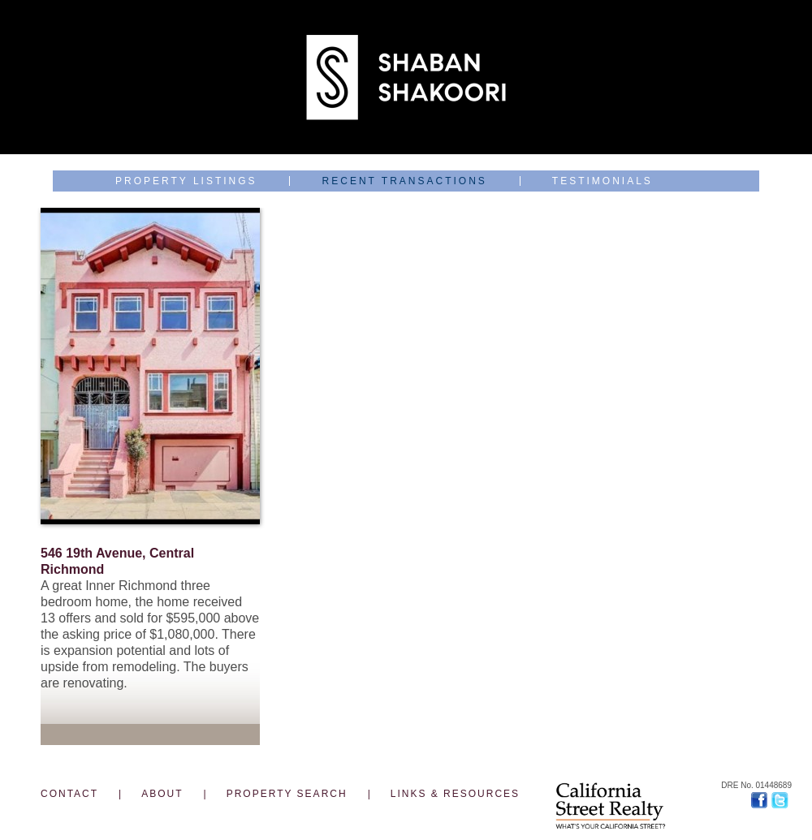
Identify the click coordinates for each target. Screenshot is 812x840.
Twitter (781, 800)
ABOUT (162, 793)
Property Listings (186, 181)
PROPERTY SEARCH (287, 793)
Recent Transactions (404, 181)
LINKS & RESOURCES (455, 793)
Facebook (761, 800)
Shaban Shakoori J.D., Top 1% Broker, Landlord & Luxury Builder (406, 77)
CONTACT (69, 793)
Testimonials (602, 181)
